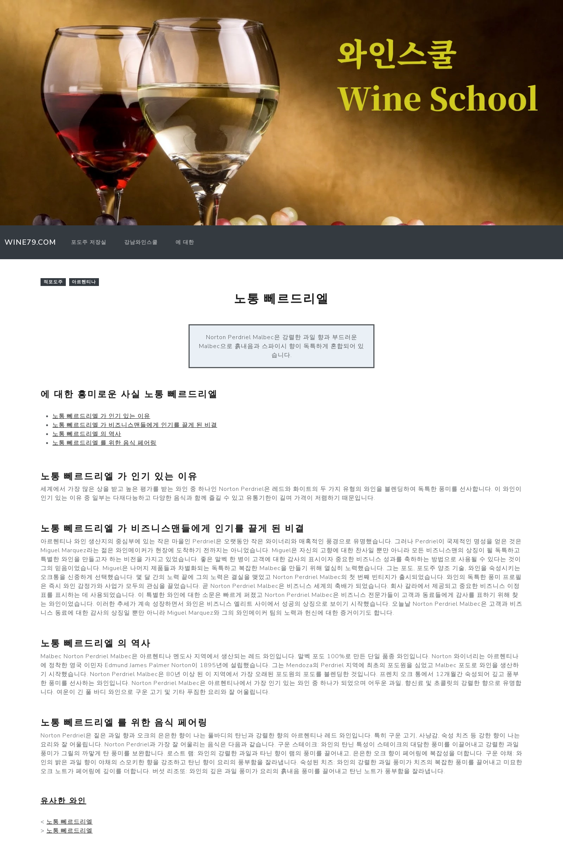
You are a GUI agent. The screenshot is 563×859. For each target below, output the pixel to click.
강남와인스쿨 (141, 242)
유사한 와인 (63, 801)
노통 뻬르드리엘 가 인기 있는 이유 (101, 416)
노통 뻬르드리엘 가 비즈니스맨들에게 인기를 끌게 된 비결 (134, 425)
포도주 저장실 (88, 242)
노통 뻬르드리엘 (69, 822)
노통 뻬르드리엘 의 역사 (86, 434)
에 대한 (185, 242)
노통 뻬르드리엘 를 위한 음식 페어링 (104, 443)
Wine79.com (30, 242)
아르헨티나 (84, 282)
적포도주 (53, 282)
